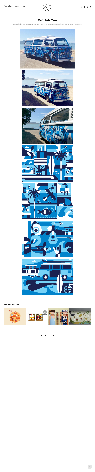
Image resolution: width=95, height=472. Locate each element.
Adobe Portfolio (50, 340)
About (10, 6)
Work (5, 6)
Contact (22, 6)
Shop (4, 8)
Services (16, 6)
